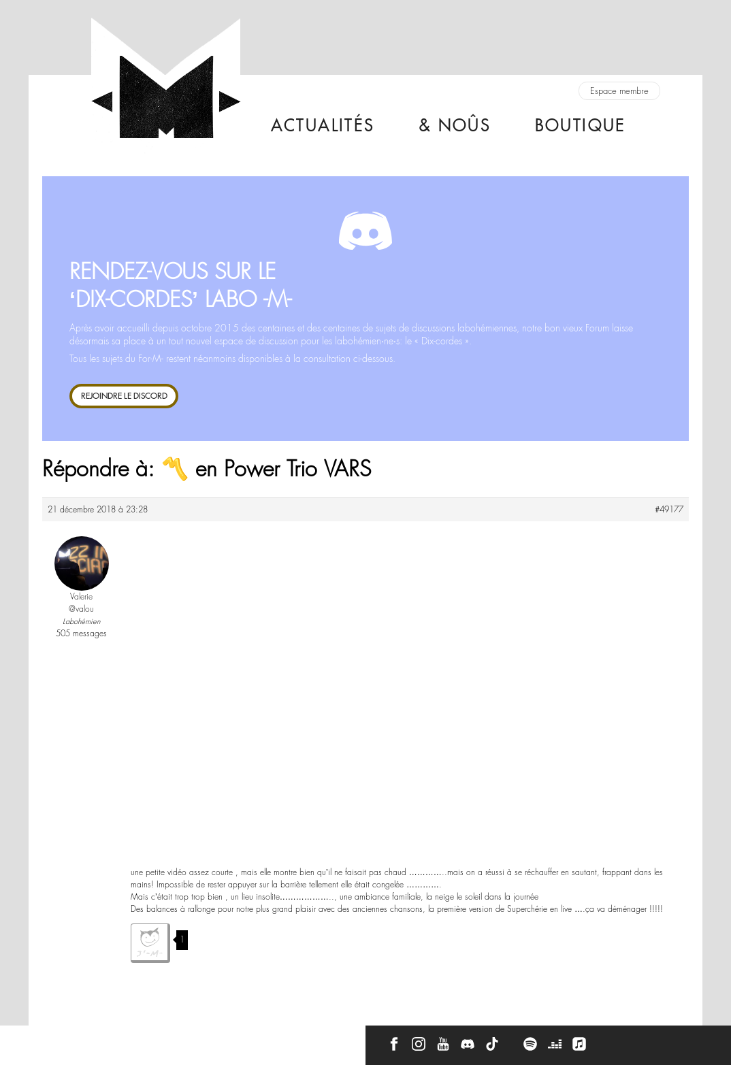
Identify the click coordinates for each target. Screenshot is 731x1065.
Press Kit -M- (167, 1039)
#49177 (669, 509)
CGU (220, 1039)
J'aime (150, 943)
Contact (53, 1039)
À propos (106, 1039)
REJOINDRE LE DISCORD (124, 396)
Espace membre (619, 91)
